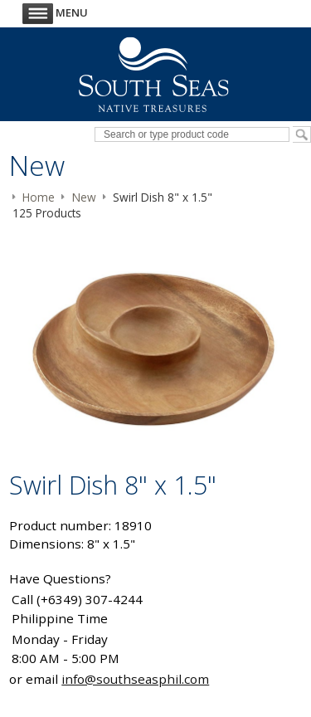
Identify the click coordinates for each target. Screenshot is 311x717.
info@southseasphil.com (135, 679)
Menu (55, 12)
